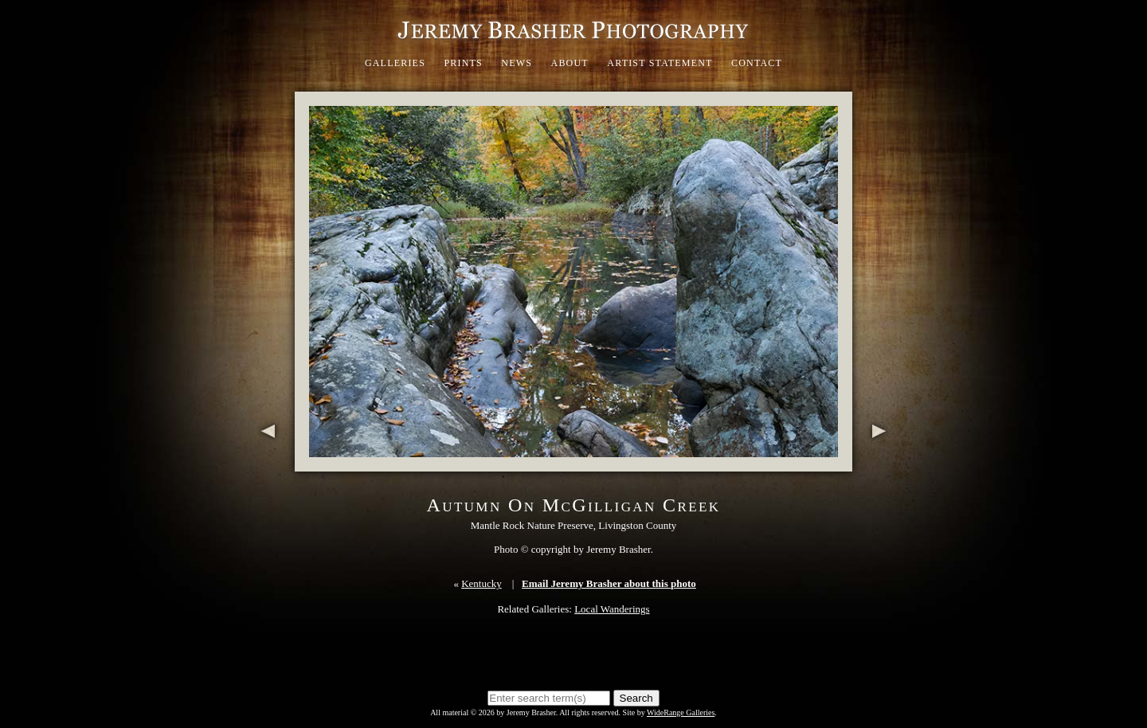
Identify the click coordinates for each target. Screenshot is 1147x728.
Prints (463, 62)
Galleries (395, 62)
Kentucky (481, 583)
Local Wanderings (611, 609)
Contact (756, 62)
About (570, 62)
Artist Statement (659, 62)
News (516, 62)
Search (636, 698)
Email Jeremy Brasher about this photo (609, 583)
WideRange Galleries (680, 712)
